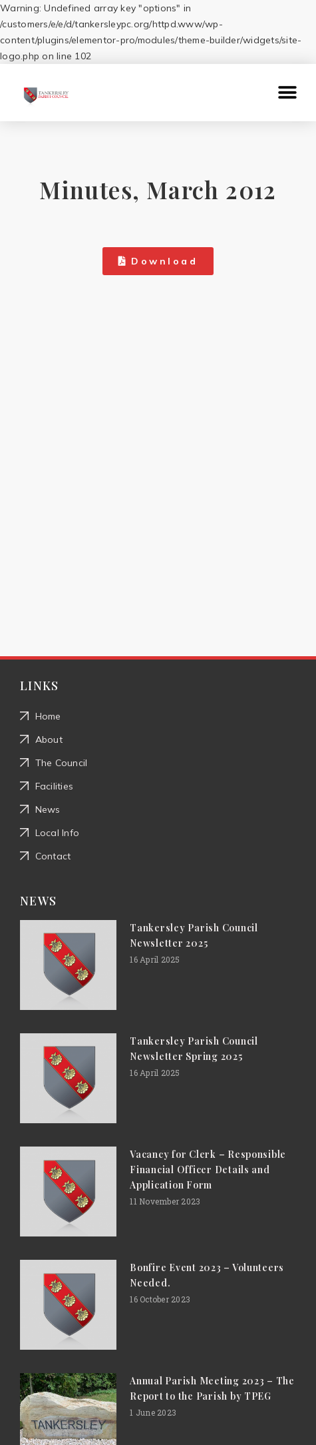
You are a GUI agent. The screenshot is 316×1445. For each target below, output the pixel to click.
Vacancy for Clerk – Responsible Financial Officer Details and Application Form (208, 1169)
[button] (288, 93)
